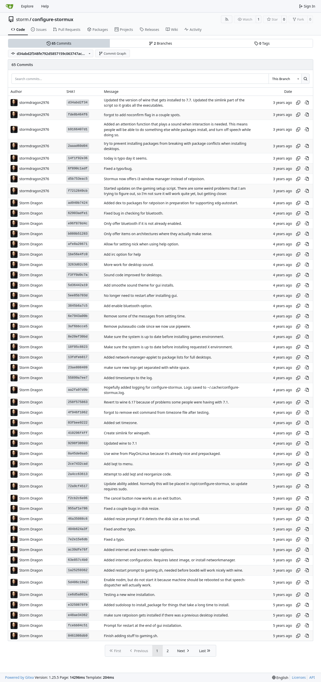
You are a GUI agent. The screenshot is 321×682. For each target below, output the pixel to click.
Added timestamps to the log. (128, 378)
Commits (59, 43)
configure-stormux (52, 19)
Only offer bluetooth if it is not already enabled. (143, 223)
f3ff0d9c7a (78, 275)
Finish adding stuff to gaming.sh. (131, 635)
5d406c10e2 (78, 582)
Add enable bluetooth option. (128, 306)
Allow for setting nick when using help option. (141, 244)
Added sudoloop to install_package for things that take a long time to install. (166, 604)
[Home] (10, 6)
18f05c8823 (78, 347)
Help (45, 6)
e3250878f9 (78, 605)
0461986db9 (78, 636)
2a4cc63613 (78, 474)
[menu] (280, 677)
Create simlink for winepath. (127, 433)
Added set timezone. (120, 422)
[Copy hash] (298, 102)
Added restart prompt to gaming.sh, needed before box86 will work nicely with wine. (173, 570)
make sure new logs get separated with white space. (147, 367)
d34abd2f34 (78, 102)
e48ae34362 (78, 615)
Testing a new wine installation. (129, 594)
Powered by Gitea (19, 677)
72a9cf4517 (78, 486)
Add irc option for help (122, 254)
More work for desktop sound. (129, 264)
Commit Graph (112, 53)
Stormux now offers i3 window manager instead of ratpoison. (154, 178)
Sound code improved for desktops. (133, 275)
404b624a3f (78, 529)
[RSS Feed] (226, 19)
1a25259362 (78, 570)
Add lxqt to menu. (118, 463)
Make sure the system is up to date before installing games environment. (164, 336)
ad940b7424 (78, 203)
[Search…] (305, 79)
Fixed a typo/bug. (118, 168)
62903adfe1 (78, 213)
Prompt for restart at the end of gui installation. (143, 625)
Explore (27, 6)
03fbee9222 (78, 423)
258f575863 (78, 402)
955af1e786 (78, 508)
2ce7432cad (78, 464)
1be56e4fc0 (78, 254)
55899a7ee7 (78, 378)
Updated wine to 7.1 (120, 443)
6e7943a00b (78, 316)
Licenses (299, 677)
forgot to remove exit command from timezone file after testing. (156, 412)
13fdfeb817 (78, 357)
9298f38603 (78, 443)
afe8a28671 (78, 244)
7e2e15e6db (78, 539)
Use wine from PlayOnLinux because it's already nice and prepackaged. (162, 453)
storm (22, 19)
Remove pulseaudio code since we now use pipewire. (147, 326)
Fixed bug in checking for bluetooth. (133, 213)
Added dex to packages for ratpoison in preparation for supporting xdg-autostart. (171, 203)
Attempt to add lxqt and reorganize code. (138, 474)
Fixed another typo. (120, 529)
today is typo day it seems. (125, 158)
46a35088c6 (78, 519)
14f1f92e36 (78, 158)
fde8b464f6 (78, 114)
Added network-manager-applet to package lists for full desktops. (158, 357)
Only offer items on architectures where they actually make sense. (158, 234)
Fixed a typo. (114, 539)
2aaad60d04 (78, 146)
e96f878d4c (78, 223)
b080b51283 (78, 234)
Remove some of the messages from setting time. (145, 316)
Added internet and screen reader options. (139, 550)
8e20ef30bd (78, 336)
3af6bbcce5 (78, 326)
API (312, 677)
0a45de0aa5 (78, 453)
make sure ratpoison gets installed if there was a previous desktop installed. (166, 615)
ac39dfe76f (78, 550)
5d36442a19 (78, 285)
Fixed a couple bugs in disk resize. (131, 508)
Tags (262, 43)
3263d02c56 (78, 264)
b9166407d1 (78, 129)
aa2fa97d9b (78, 390)
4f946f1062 (78, 412)
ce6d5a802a (78, 594)
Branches (160, 43)
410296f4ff (78, 433)
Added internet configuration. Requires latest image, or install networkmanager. (169, 560)
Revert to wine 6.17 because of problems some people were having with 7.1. (166, 402)
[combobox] (285, 79)
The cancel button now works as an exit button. (143, 498)
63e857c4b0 (78, 560)
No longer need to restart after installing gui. (141, 295)
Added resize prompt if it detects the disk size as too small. (152, 519)
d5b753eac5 (78, 179)
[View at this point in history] (306, 102)
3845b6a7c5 (78, 306)
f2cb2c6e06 (78, 498)
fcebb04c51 (78, 625)
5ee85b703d (78, 295)
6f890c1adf (78, 168)
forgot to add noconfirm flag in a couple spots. (142, 114)
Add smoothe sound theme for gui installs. (139, 285)
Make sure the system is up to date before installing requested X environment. (168, 347)
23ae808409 (78, 367)
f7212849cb (78, 191)
